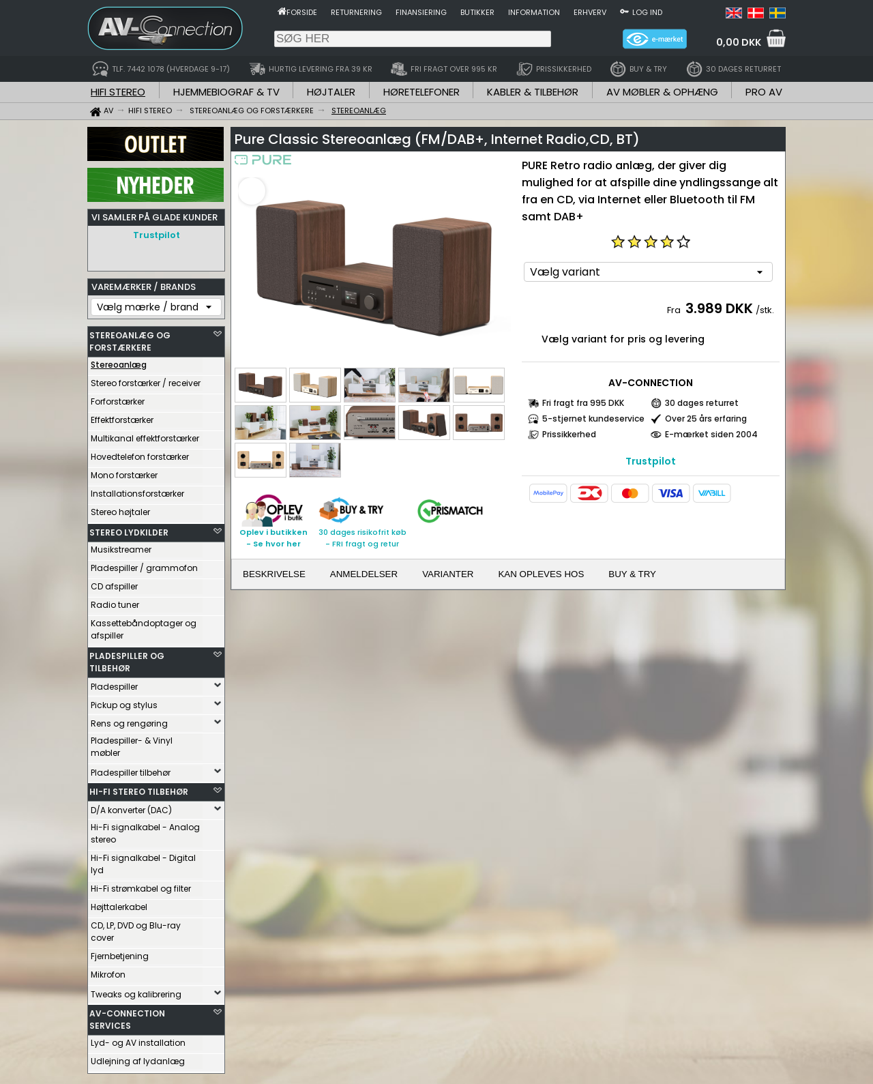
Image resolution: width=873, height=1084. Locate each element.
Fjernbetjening (120, 952)
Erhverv (590, 12)
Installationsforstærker (137, 490)
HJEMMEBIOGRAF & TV (226, 92)
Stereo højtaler (120, 508)
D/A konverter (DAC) (131, 806)
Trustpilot (156, 235)
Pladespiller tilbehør (131, 769)
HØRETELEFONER (421, 92)
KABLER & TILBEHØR (532, 92)
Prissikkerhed (569, 434)
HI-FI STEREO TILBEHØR (138, 788)
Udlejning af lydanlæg (138, 1058)
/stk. (765, 310)
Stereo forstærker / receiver (146, 379)
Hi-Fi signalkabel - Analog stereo (145, 830)
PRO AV (763, 92)
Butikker (477, 12)
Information (534, 12)
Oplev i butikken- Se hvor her (273, 538)
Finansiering (421, 12)
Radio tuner (115, 601)
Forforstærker (118, 398)
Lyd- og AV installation (138, 1039)
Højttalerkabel (119, 903)
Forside (301, 12)
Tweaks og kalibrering (136, 991)
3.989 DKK (719, 308)
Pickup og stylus (124, 701)
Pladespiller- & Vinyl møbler (132, 743)
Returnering (356, 12)
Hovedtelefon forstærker (140, 453)
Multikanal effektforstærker (145, 435)
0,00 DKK (738, 42)
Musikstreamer (121, 546)
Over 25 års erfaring (706, 418)
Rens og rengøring (129, 720)
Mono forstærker (124, 472)
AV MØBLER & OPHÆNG (662, 92)
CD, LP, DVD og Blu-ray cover (136, 928)
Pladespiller (114, 683)
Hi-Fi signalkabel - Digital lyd (143, 861)
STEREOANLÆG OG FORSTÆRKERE (130, 338)
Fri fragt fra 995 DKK (583, 403)
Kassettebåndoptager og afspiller (143, 626)
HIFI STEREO (118, 92)
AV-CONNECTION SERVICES (127, 1016)
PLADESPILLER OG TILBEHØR (126, 659)
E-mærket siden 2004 (711, 434)
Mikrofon (108, 971)
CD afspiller (114, 583)
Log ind (647, 12)
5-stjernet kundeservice (593, 418)
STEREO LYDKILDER (128, 529)
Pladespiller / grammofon (144, 564)
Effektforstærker (122, 416)
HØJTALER (331, 92)
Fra (675, 310)
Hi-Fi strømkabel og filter (141, 885)
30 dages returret (702, 403)
